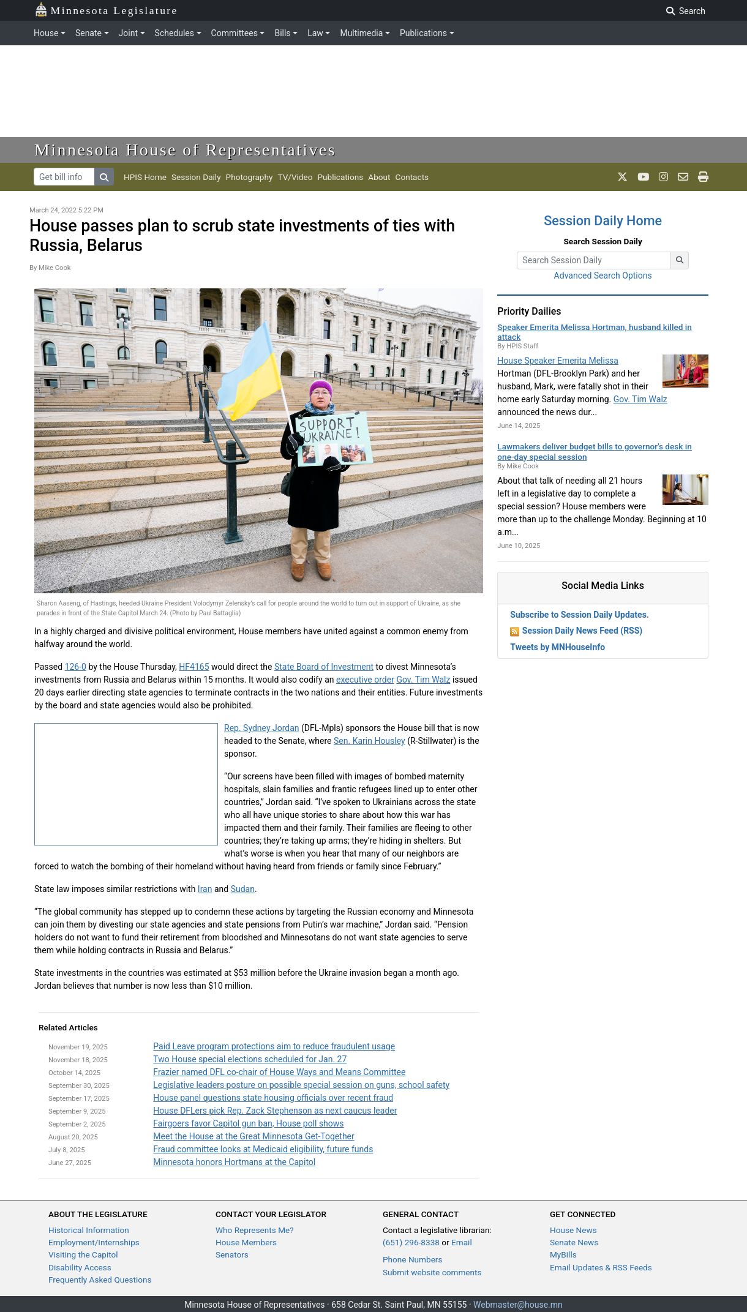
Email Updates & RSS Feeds (601, 1267)
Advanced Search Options (603, 275)
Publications (423, 33)
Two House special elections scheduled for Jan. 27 (250, 1059)
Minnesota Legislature (106, 9)
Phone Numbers (412, 1259)
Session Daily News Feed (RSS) (582, 630)
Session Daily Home (603, 220)
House (46, 33)
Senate (88, 33)
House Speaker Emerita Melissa (557, 360)
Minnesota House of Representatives (185, 149)
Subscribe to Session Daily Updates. (579, 615)
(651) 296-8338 (411, 1242)
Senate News (574, 1242)
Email (461, 1242)
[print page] (703, 177)
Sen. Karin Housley (369, 741)
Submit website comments (432, 1272)
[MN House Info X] (622, 177)
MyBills (563, 1254)
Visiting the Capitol (83, 1254)
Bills (282, 33)
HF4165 (194, 667)
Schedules (174, 33)
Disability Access (79, 1267)
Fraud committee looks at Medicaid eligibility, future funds (263, 1149)
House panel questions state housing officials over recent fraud (273, 1098)
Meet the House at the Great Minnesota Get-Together (253, 1136)
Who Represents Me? (255, 1230)
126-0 (75, 667)
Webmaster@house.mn (518, 1305)
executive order (365, 679)
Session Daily (196, 177)
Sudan (243, 889)
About (379, 177)
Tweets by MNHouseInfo (557, 647)
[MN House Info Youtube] (643, 177)
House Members (246, 1242)
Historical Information (88, 1230)
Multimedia (361, 33)
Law (315, 33)
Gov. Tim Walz (423, 679)
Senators (232, 1254)
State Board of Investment (324, 667)
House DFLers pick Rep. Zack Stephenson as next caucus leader (275, 1110)
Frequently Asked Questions (100, 1279)
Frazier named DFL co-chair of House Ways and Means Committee (279, 1072)
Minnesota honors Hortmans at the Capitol (234, 1162)
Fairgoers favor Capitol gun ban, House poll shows (248, 1123)
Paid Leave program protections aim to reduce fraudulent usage (274, 1046)
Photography (249, 177)
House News (573, 1230)
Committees (234, 33)
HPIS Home (145, 177)
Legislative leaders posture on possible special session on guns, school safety (301, 1085)
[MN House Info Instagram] (663, 177)
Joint (128, 33)
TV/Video (294, 177)
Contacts (412, 177)
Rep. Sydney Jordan (261, 728)
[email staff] (683, 177)
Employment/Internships (94, 1242)
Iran (205, 889)
